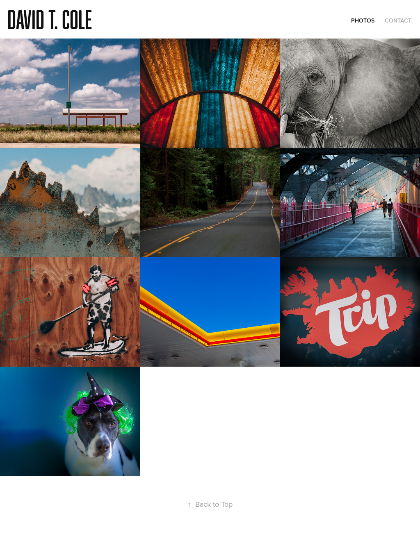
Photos (362, 20)
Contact (398, 20)
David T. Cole (49, 19)
